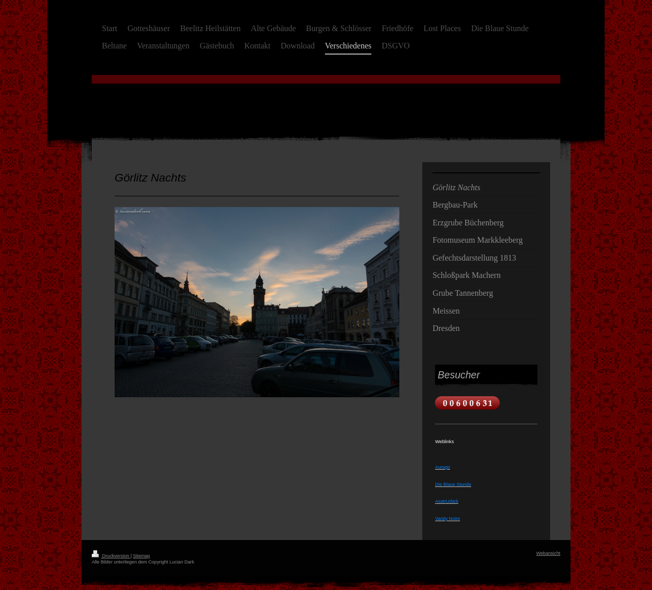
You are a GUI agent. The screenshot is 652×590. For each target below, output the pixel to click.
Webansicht (548, 553)
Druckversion (111, 555)
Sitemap (141, 555)
